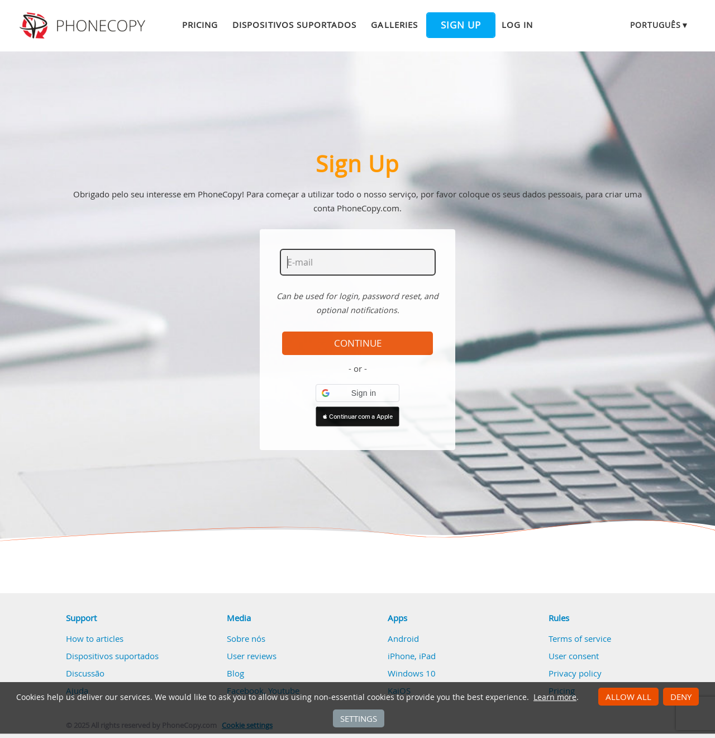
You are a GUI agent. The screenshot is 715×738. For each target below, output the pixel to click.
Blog (235, 673)
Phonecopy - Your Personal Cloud (84, 25)
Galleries (394, 24)
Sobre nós (246, 638)
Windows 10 (412, 673)
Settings (358, 718)
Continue (358, 343)
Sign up (461, 25)
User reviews (252, 655)
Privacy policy (575, 673)
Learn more (554, 697)
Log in (517, 24)
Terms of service (580, 638)
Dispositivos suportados (294, 24)
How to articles (94, 638)
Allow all (628, 696)
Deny (681, 696)
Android (403, 638)
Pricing (200, 24)
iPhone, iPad (412, 655)
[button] (357, 393)
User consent (574, 655)
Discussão (85, 673)
